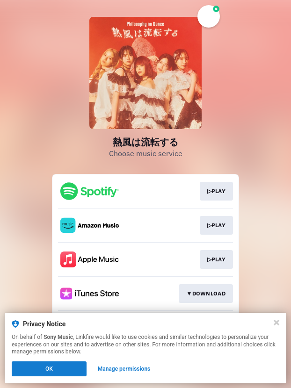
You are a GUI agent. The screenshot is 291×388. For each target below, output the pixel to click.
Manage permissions (124, 369)
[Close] (276, 322)
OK (49, 369)
